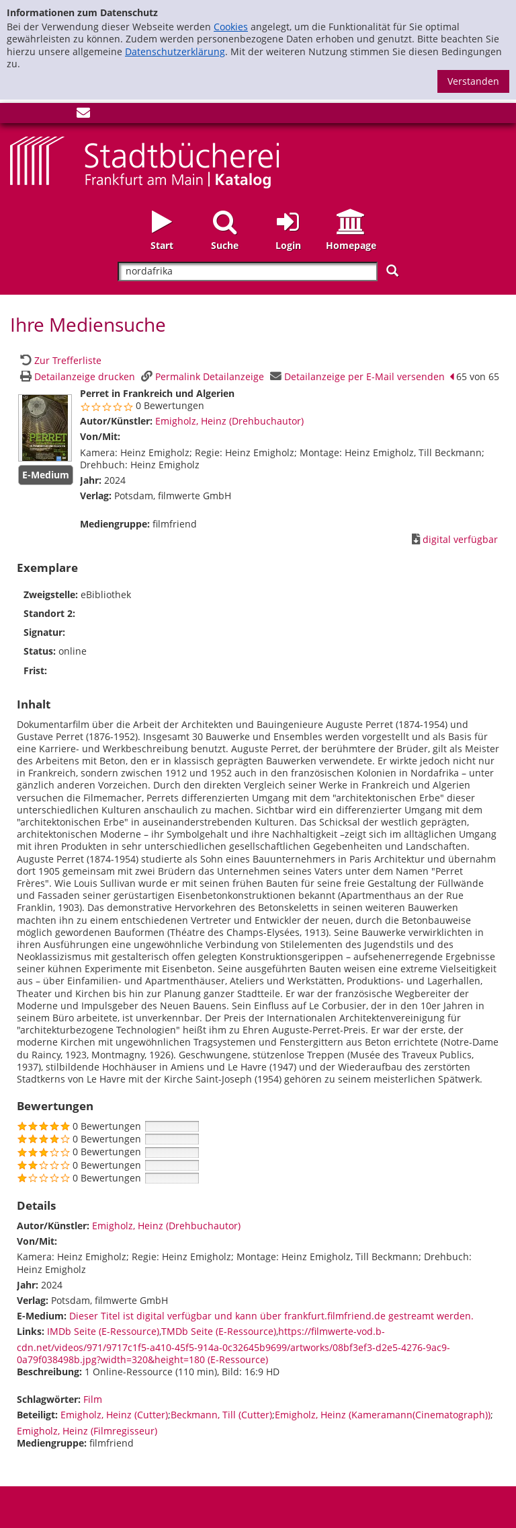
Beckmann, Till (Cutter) (221, 1414)
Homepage (351, 245)
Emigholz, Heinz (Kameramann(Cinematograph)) (382, 1414)
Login (288, 245)
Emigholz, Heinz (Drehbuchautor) (229, 420)
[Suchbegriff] (248, 271)
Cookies (231, 26)
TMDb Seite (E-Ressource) (218, 1331)
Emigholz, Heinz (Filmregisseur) (87, 1430)
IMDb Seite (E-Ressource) (103, 1331)
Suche (225, 245)
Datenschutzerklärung (175, 51)
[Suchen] (392, 270)
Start (161, 245)
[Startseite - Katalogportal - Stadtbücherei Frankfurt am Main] (144, 161)
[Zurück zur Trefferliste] (59, 360)
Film (92, 1399)
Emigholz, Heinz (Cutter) (114, 1414)
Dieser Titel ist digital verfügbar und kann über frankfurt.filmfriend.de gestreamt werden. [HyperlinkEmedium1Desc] (271, 1315)
